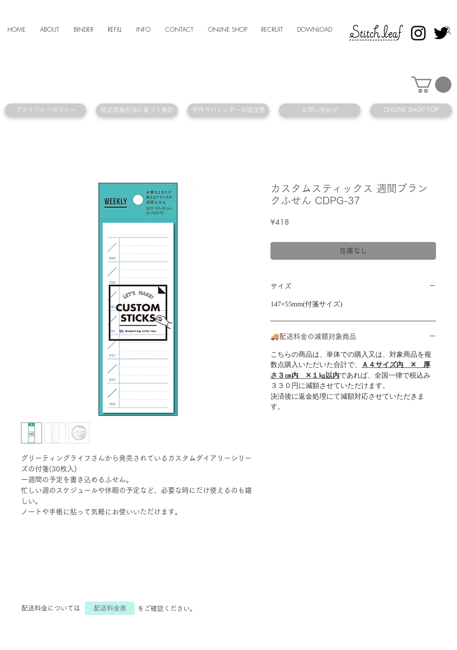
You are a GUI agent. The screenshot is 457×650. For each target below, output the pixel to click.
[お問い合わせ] (319, 110)
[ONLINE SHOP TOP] (411, 110)
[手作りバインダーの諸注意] (228, 110)
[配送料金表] (110, 608)
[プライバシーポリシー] (45, 110)
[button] (431, 84)
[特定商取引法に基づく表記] (137, 110)
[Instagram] (418, 33)
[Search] (447, 30)
